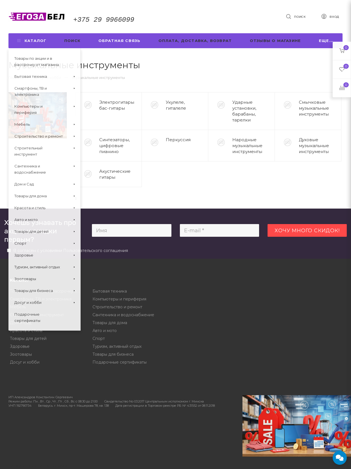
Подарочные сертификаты (119, 362)
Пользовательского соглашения (95, 250)
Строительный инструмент (37, 314)
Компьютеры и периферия (119, 299)
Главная (15, 77)
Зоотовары (21, 354)
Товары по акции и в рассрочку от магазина (47, 291)
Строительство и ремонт (117, 306)
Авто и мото (104, 330)
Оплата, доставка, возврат (195, 40)
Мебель (18, 306)
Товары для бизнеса (113, 354)
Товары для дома (109, 322)
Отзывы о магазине (275, 40)
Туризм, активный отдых (117, 346)
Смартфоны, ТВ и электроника (41, 299)
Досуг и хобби (24, 362)
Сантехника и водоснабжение (123, 314)
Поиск (72, 40)
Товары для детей (28, 338)
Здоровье (20, 346)
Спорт (98, 338)
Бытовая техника (109, 291)
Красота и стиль (26, 330)
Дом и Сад (20, 322)
